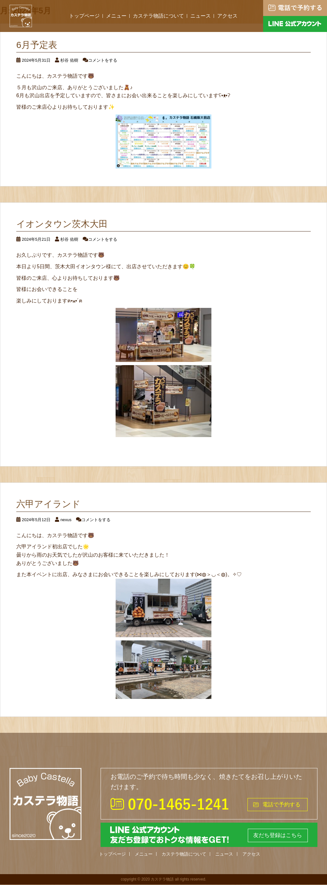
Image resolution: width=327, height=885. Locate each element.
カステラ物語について (158, 16)
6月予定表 (36, 45)
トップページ (84, 16)
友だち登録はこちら (276, 835)
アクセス (227, 16)
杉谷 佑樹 (69, 60)
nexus (66, 519)
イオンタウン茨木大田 (62, 224)
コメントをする (102, 60)
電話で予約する (280, 804)
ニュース (200, 16)
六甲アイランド (48, 504)
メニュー (116, 16)
